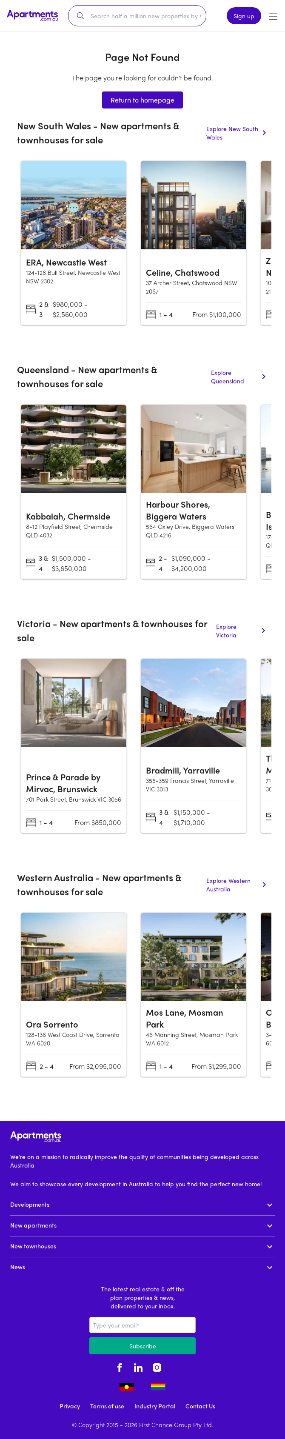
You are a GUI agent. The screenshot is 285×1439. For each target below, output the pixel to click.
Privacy (70, 1406)
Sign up (244, 15)
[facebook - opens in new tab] (119, 1366)
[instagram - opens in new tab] (157, 1366)
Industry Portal (154, 1406)
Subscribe (142, 1346)
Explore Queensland (239, 376)
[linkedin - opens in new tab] (138, 1366)
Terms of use (107, 1406)
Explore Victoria (242, 630)
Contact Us (200, 1406)
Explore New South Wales (237, 132)
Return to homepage (142, 100)
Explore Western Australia (237, 884)
